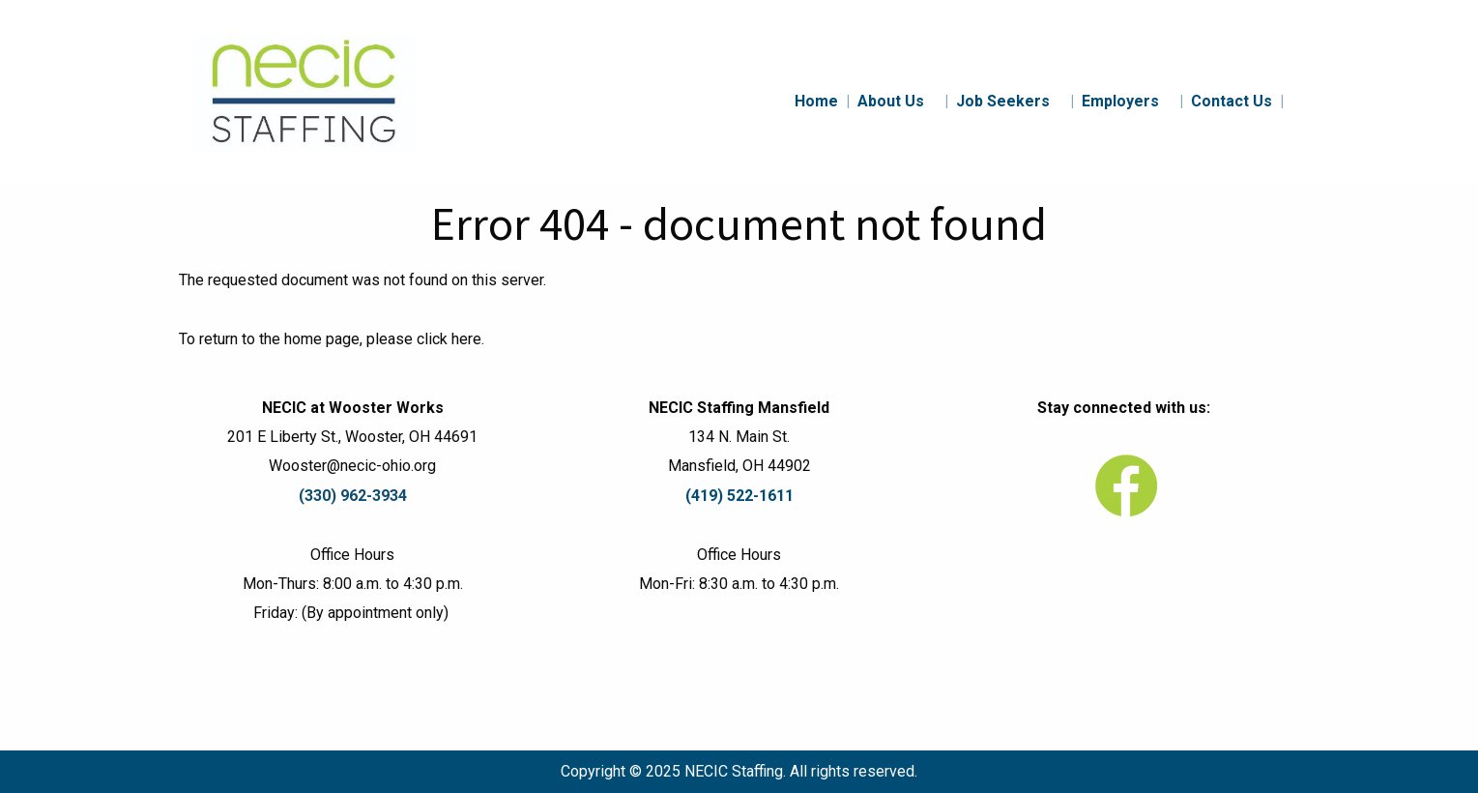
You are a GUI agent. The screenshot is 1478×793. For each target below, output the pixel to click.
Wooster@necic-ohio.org (352, 465)
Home (822, 101)
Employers (1132, 101)
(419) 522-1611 (739, 495)
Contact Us (1237, 101)
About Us (902, 101)
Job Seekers (1015, 101)
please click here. (425, 339)
